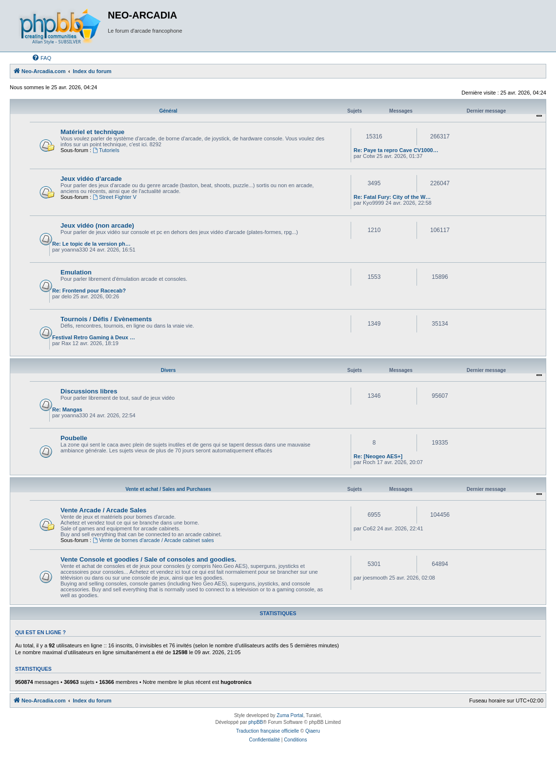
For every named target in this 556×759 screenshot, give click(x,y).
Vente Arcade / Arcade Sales (103, 510)
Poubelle (73, 438)
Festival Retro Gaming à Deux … (93, 337)
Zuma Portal (290, 715)
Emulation (76, 272)
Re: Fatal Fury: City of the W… (392, 197)
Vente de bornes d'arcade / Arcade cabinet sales (153, 540)
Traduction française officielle (267, 731)
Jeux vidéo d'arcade (91, 178)
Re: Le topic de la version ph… (91, 244)
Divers (168, 370)
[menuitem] (41, 58)
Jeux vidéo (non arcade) (97, 225)
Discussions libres (89, 391)
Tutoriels (106, 150)
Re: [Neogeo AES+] (378, 456)
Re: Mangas (67, 409)
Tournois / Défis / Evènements (106, 319)
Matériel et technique (92, 132)
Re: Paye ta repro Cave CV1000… (396, 150)
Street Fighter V (115, 197)
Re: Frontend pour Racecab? (89, 290)
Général (168, 111)
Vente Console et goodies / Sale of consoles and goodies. (148, 559)
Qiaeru (312, 731)
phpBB (255, 722)
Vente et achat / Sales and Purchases (168, 489)
